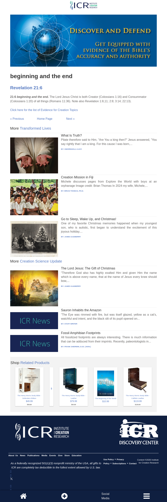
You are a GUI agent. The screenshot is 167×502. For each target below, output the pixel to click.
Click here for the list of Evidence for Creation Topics (44, 110)
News (22, 455)
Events (52, 455)
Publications (33, 455)
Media (44, 455)
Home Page (44, 118)
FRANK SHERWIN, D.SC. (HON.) (77, 347)
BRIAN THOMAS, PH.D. (74, 191)
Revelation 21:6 (26, 87)
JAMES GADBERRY (72, 237)
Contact (133, 463)
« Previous (17, 118)
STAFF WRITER (70, 324)
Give (60, 455)
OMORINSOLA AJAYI (73, 149)
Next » (70, 118)
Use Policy (108, 459)
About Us (13, 455)
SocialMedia (105, 496)
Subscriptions (119, 463)
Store (67, 455)
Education (77, 455)
